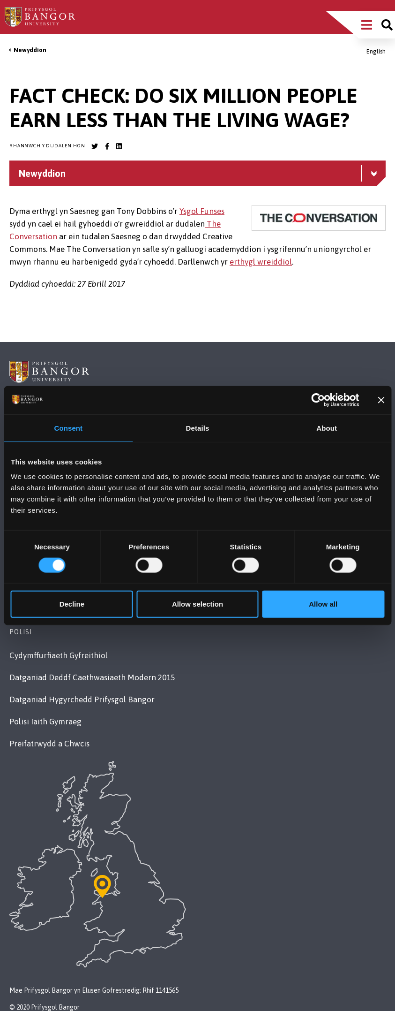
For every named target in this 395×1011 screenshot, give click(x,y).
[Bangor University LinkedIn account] (119, 146)
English (376, 51)
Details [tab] (197, 428)
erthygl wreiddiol (261, 261)
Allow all (323, 604)
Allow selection (197, 604)
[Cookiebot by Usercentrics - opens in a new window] (318, 400)
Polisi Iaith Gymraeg (45, 721)
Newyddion (30, 49)
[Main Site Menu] (366, 24)
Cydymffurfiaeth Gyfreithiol (58, 655)
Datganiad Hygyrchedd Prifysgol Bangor (82, 699)
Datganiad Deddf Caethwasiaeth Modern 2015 (92, 677)
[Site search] (387, 24)
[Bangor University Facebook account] (106, 146)
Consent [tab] (68, 428)
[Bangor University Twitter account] (94, 146)
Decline (72, 604)
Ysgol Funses (201, 211)
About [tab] (326, 428)
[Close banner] (381, 399)
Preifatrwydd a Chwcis (49, 743)
